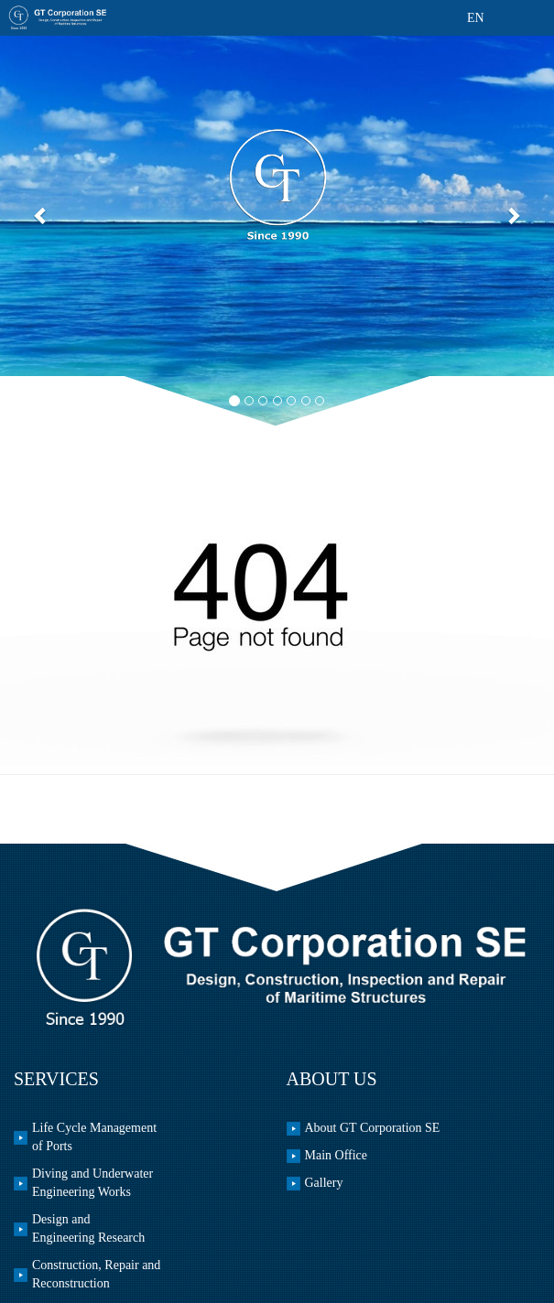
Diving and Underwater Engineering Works (92, 1183)
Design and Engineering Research (88, 1228)
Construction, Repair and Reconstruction (96, 1274)
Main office (336, 1155)
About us (332, 1079)
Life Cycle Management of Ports (94, 1137)
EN (475, 18)
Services (56, 1079)
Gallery (324, 1183)
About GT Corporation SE (372, 1128)
